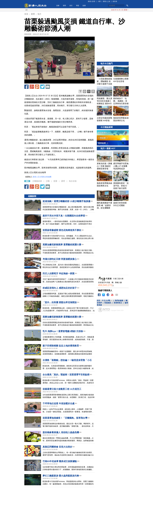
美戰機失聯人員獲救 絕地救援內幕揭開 (87, 10)
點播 (84, 5)
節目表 (115, 1)
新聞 (64, 5)
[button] (59, 60)
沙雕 (48, 181)
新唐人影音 (91, 1)
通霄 (63, 181)
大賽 (99, 1)
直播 (57, 5)
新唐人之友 (106, 1)
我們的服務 (119, 300)
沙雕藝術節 (37, 181)
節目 (70, 5)
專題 (77, 5)
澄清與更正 (118, 303)
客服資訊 (107, 303)
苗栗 (55, 181)
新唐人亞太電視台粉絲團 (42, 177)
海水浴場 (72, 181)
